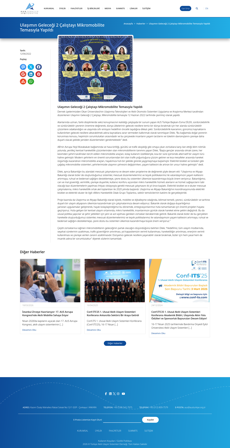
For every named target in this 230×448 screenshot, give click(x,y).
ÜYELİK (62, 8)
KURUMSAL (49, 8)
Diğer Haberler (115, 343)
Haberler (140, 23)
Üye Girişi (186, 8)
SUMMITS (120, 8)
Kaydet (150, 419)
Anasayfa (128, 23)
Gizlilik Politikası (124, 440)
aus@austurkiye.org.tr (195, 407)
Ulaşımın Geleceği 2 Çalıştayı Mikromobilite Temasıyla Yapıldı (179, 23)
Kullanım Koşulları (106, 440)
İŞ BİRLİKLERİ (93, 8)
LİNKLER (133, 8)
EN (207, 8)
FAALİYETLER (76, 8)
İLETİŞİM (146, 8)
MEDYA (108, 8)
